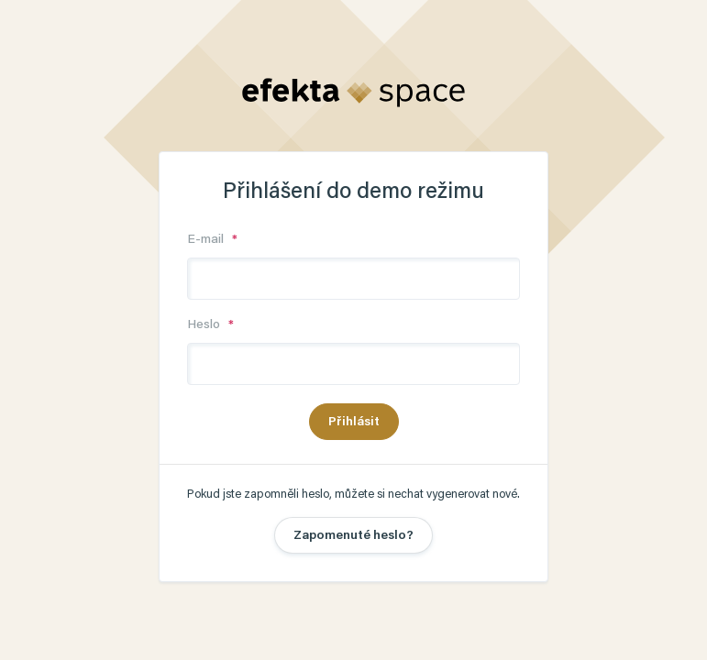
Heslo (205, 325)
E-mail (207, 240)
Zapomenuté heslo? (353, 536)
